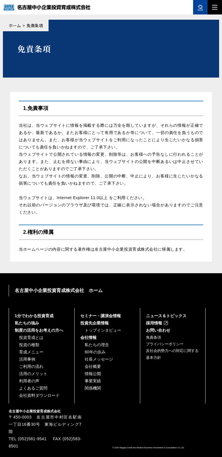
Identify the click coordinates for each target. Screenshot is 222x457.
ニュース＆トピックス (166, 315)
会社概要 (93, 366)
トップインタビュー (103, 330)
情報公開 (93, 373)
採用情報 (154, 323)
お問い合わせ (158, 330)
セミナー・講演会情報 (100, 315)
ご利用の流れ (31, 366)
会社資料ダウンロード (39, 395)
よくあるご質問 (33, 388)
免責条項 (153, 337)
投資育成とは (31, 337)
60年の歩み (95, 352)
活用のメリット (33, 373)
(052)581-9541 (32, 438)
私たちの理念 (97, 344)
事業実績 (93, 381)
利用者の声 (29, 381)
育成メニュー (31, 352)
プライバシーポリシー (165, 344)
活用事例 (27, 359)
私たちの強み (27, 323)
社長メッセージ (99, 359)
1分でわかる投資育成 (34, 315)
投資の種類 (29, 344)
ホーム (15, 25)
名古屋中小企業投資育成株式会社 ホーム (59, 290)
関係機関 (93, 388)
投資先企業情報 (94, 323)
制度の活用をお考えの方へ (39, 330)
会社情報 (88, 337)
